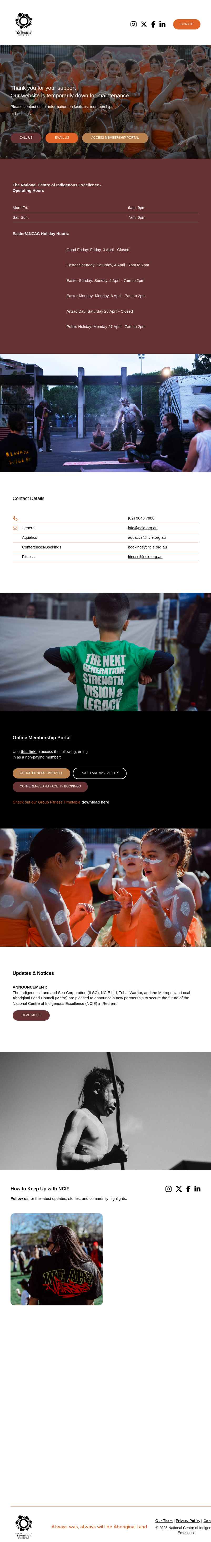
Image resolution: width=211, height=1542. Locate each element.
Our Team (164, 1520)
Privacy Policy (188, 1520)
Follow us (19, 1198)
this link (29, 752)
